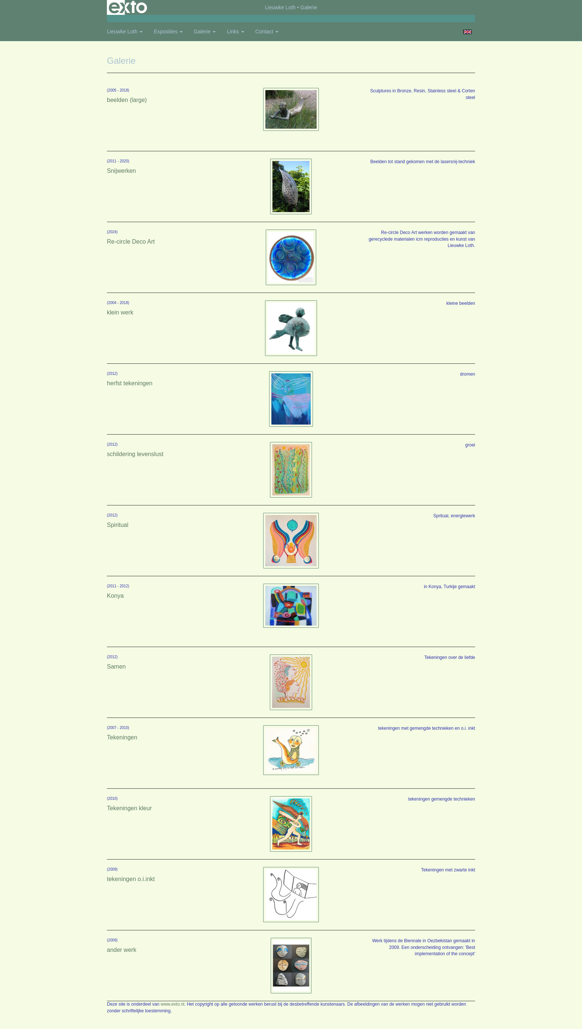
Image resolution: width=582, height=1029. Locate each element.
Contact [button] (266, 31)
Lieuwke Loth (280, 7)
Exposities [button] (168, 31)
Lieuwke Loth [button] (125, 31)
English (467, 32)
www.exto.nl (172, 1004)
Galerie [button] (205, 31)
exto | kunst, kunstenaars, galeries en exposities (128, 7)
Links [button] (235, 31)
